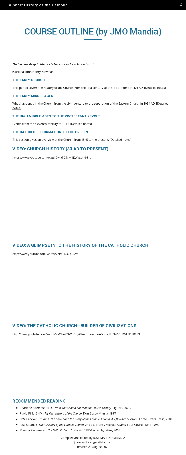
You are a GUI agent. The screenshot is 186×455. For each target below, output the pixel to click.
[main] (93, 33)
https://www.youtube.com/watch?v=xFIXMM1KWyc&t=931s (51, 158)
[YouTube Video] (51, 204)
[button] (4, 5)
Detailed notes (155, 88)
